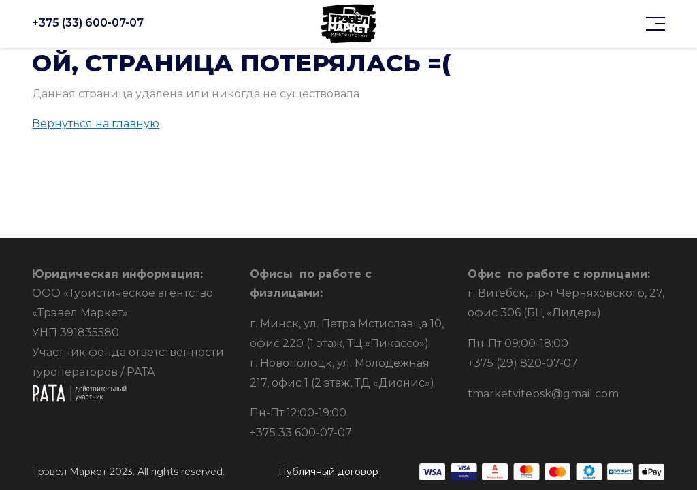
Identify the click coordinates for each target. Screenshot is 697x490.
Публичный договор (328, 472)
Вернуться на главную (95, 123)
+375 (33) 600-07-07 (88, 23)
